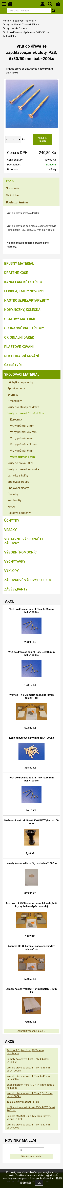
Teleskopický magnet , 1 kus (23, 1101)
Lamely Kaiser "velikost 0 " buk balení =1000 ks (28, 1061)
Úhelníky (13, 494)
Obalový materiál (20, 319)
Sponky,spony (16, 388)
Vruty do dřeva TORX (20, 463)
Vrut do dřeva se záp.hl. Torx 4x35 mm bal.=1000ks (31, 611)
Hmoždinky (15, 401)
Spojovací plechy (18, 488)
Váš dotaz (12, 195)
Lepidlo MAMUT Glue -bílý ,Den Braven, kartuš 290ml (29, 1118)
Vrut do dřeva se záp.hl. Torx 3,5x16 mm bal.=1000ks (31, 653)
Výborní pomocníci (21, 552)
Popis (10, 181)
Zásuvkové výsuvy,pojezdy (28, 580)
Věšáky (10, 530)
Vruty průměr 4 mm (22, 438)
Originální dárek (19, 337)
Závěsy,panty (16, 589)
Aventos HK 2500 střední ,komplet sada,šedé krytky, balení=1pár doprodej (31, 905)
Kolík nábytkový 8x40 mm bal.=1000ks (31, 737)
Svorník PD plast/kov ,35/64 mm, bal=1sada (25, 1052)
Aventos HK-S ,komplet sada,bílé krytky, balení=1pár (31, 696)
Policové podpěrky (19, 512)
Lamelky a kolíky (18, 475)
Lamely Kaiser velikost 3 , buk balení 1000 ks (31, 863)
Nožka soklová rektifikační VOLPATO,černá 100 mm (31, 822)
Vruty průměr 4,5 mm (23, 444)
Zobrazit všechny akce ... (31, 1030)
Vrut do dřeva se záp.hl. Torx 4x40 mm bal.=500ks (29, 1078)
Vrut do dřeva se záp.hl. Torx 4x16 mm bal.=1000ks (31, 779)
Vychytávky (14, 562)
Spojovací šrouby (18, 481)
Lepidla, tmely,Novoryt (24, 291)
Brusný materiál (19, 263)
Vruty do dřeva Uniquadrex (24, 469)
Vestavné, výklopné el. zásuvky (24, 541)
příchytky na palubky (20, 382)
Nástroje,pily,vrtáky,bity (26, 300)
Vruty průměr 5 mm (22, 450)
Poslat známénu (17, 202)
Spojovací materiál (21, 374)
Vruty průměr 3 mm (22, 425)
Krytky (11, 506)
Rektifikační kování (21, 356)
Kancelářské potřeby (23, 282)
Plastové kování (19, 347)
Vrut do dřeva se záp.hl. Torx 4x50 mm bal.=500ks (29, 1126)
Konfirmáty (14, 500)
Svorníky (13, 394)
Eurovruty (16, 419)
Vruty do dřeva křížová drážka (26, 413)
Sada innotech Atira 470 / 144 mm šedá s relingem (30, 1086)
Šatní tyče (13, 365)
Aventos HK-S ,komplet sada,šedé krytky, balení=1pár (31, 948)
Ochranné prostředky (24, 328)
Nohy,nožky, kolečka (22, 310)
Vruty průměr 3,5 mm (23, 432)
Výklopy (11, 571)
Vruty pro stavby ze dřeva (23, 407)
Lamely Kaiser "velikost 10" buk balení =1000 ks (31, 990)
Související (13, 188)
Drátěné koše (16, 273)
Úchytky (11, 521)
